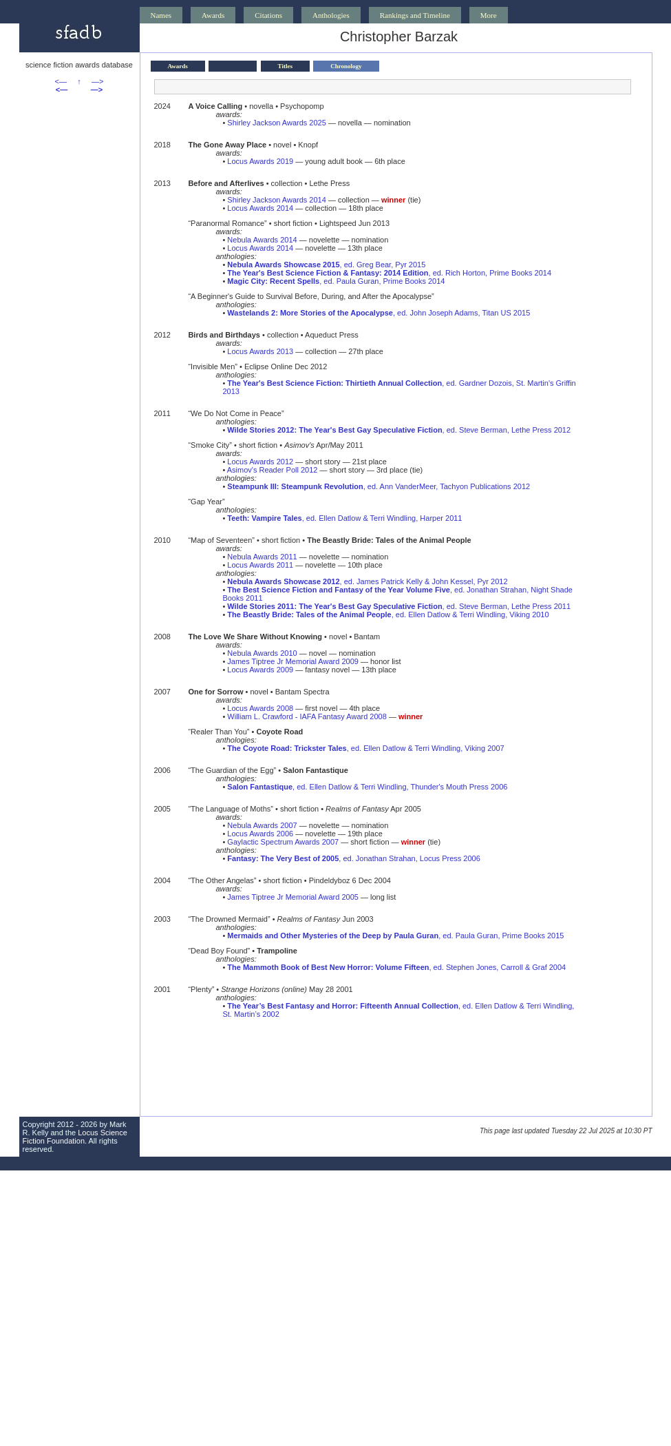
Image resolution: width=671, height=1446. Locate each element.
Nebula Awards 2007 (262, 825)
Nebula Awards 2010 (262, 653)
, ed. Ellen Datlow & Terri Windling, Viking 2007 (365, 748)
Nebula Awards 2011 (262, 556)
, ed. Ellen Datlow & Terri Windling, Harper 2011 (344, 518)
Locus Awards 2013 (260, 351)
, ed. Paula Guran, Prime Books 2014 (336, 281)
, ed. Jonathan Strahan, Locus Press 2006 (353, 858)
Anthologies (331, 15)
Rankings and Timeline (415, 15)
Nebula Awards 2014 (262, 240)
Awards (213, 15)
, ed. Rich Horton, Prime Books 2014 (389, 273)
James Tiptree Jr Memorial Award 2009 (293, 661)
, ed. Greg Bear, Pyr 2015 (326, 264)
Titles (285, 66)
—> (97, 81)
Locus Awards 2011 (260, 565)
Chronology (345, 66)
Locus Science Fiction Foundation (75, 1136)
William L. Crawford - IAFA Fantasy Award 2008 (307, 716)
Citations (268, 15)
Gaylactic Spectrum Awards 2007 (283, 842)
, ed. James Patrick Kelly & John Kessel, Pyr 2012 (367, 581)
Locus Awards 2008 (260, 708)
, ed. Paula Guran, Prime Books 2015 (395, 935)
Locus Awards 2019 (260, 161)
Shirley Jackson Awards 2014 (276, 200)
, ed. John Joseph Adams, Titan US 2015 (378, 313)
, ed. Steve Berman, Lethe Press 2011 (399, 606)
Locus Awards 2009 (260, 669)
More (488, 15)
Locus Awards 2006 (260, 833)
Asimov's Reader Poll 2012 (272, 470)
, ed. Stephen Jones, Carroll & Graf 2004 (396, 967)
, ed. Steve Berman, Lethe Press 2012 (399, 430)
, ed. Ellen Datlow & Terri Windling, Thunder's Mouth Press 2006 (367, 787)
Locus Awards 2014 (260, 208)
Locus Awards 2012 (260, 461)
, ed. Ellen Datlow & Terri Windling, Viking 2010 (387, 614)
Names (161, 15)
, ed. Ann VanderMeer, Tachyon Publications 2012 (378, 486)
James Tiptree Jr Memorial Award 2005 (293, 897)
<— (61, 81)
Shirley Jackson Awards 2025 (276, 122)
